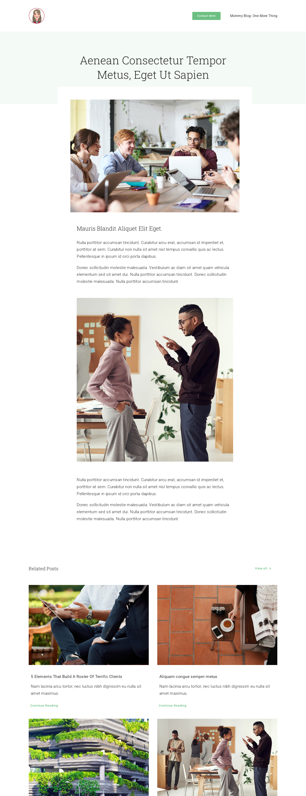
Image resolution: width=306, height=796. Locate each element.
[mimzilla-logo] (37, 9)
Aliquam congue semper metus (188, 676)
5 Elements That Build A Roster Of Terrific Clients (76, 676)
